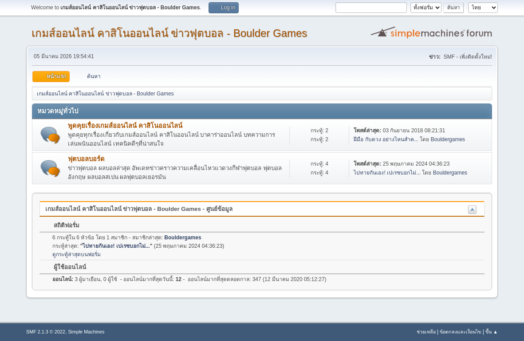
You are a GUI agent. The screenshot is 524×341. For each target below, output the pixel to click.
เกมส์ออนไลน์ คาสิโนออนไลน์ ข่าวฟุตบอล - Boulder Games (169, 33)
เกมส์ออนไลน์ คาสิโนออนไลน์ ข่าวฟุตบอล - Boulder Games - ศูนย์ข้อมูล (138, 209)
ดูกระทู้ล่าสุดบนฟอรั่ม (76, 254)
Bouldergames (448, 139)
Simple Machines (86, 331)
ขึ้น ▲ (491, 331)
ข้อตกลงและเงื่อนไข (460, 331)
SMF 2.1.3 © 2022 (45, 331)
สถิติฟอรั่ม (62, 225)
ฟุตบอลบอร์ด (86, 159)
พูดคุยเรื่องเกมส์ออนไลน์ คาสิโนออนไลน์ (125, 125)
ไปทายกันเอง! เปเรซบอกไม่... (387, 173)
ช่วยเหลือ (426, 331)
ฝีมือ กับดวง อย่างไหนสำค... (386, 139)
